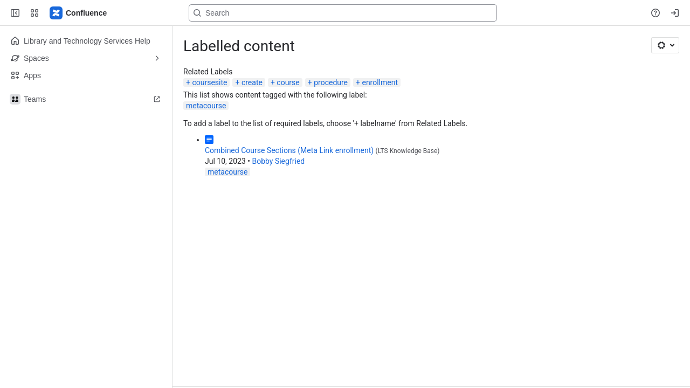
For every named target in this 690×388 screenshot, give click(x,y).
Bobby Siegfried (278, 161)
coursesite (209, 82)
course (288, 82)
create (252, 82)
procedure (331, 82)
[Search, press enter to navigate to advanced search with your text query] (343, 13)
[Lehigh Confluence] (78, 13)
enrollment (380, 82)
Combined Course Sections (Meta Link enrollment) (289, 150)
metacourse (206, 105)
